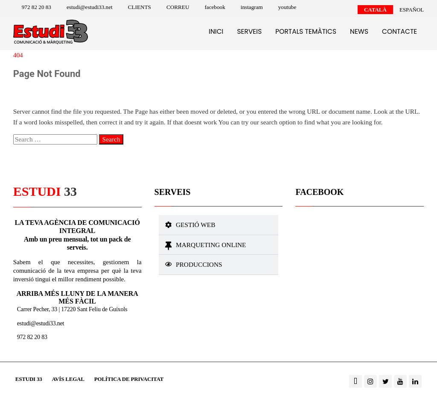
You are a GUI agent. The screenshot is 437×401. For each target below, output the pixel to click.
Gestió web (195, 224)
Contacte (399, 31)
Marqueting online (211, 244)
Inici (216, 31)
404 (18, 55)
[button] (219, 225)
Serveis (249, 31)
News (359, 31)
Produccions (199, 264)
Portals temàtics (305, 31)
